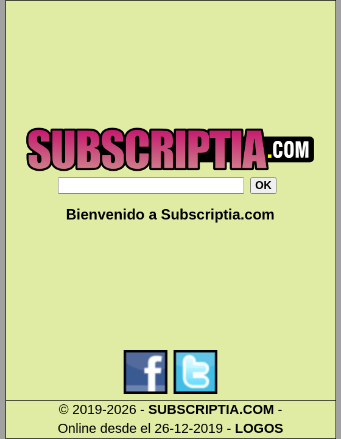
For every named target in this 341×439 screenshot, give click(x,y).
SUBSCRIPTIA (194, 409)
